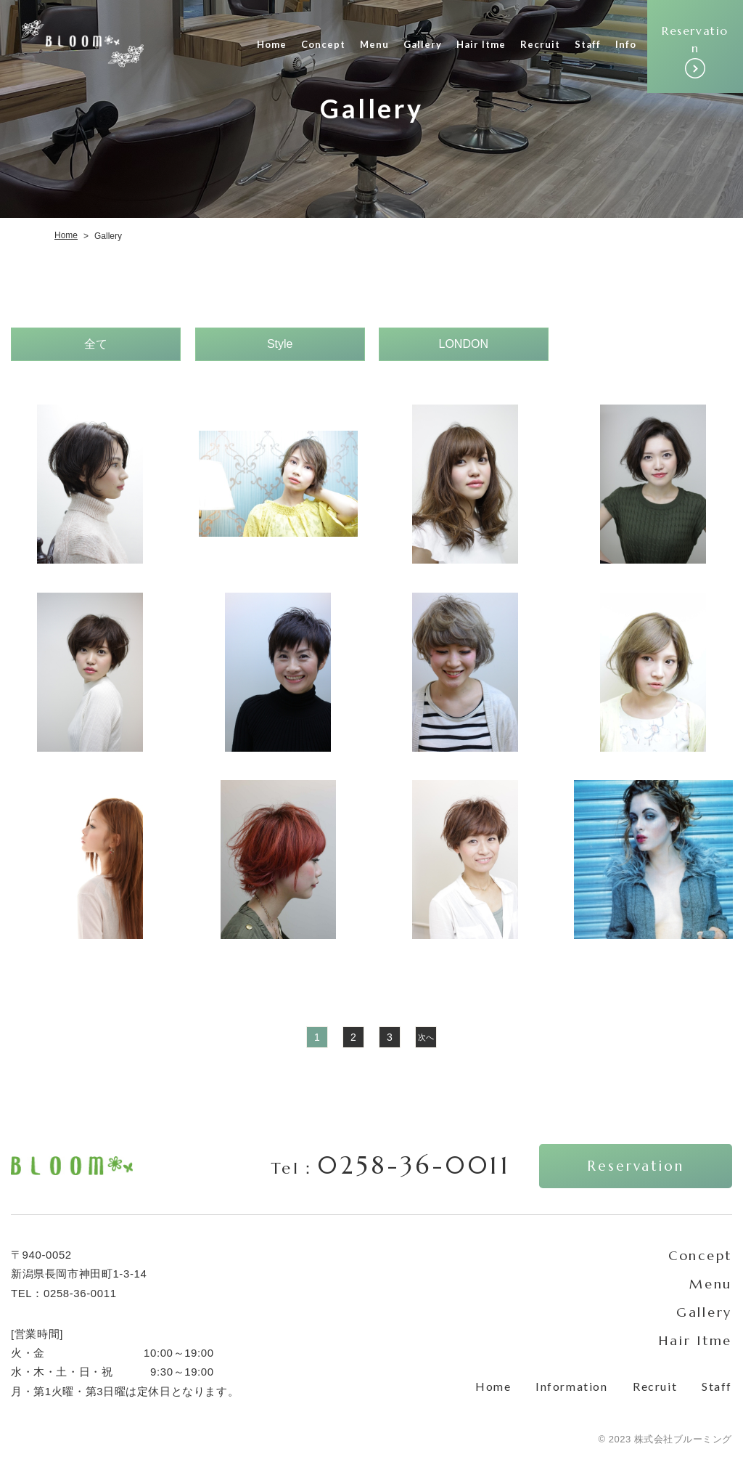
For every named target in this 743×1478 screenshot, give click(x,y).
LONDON (463, 344)
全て (95, 344)
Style (279, 344)
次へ (426, 1036)
